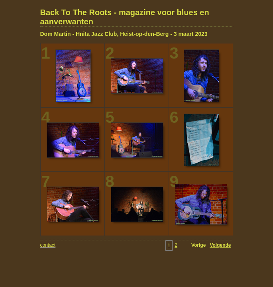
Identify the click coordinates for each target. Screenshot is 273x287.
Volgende (220, 245)
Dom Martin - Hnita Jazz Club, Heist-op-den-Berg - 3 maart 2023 (124, 34)
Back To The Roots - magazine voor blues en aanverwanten (124, 17)
